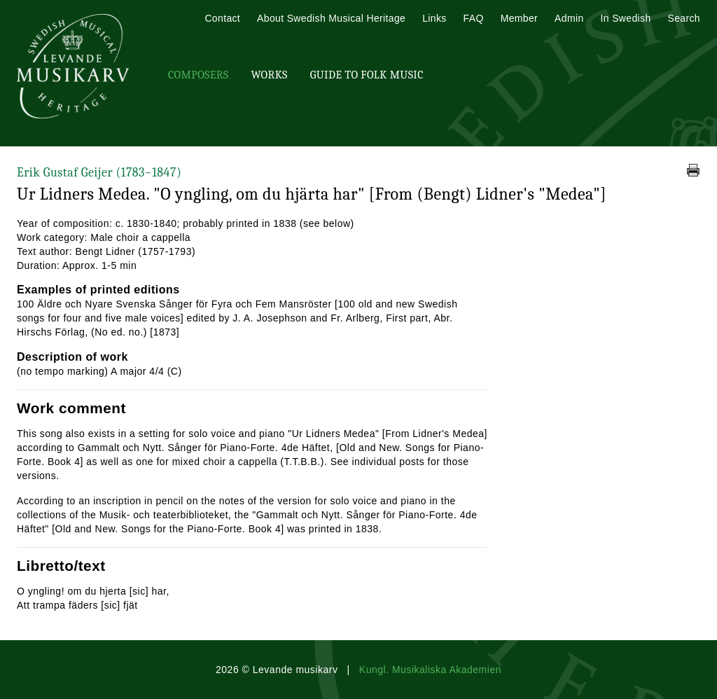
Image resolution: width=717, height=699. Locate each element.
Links (434, 18)
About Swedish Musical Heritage (331, 18)
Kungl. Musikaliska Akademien (430, 669)
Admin (569, 18)
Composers (198, 75)
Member (519, 18)
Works (269, 75)
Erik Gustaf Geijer (99, 172)
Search (684, 18)
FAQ (474, 18)
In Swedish (626, 18)
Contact (222, 18)
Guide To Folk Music (367, 75)
